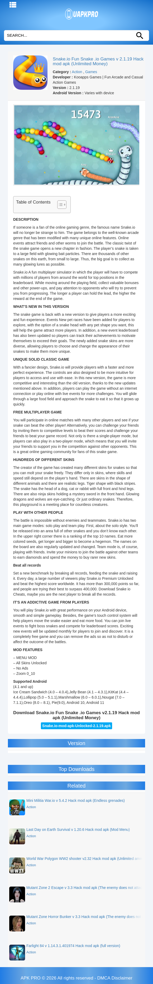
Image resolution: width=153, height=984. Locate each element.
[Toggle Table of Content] (59, 204)
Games (91, 72)
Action (77, 72)
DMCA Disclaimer (114, 978)
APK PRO (31, 978)
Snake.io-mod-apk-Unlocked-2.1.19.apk (76, 726)
